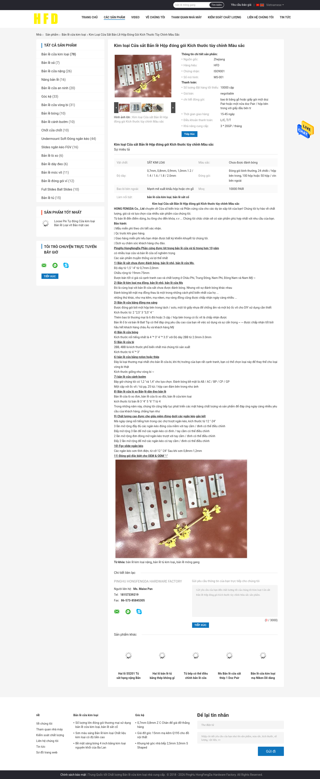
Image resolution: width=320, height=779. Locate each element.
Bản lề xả (48, 63)
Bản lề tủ (47, 198)
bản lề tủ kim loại (164, 562)
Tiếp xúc (189, 134)
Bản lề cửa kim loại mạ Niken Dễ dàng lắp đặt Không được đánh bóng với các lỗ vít (263, 676)
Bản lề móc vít (51, 172)
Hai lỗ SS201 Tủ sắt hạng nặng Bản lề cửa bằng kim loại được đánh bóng (129, 676)
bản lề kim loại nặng (139, 562)
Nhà (38, 34)
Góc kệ (46, 96)
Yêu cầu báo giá (241, 4)
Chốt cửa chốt (51, 130)
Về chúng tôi (155, 17)
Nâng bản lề (50, 80)
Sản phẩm (51, 34)
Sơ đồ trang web (47, 752)
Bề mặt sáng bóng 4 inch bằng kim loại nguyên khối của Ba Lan (101, 745)
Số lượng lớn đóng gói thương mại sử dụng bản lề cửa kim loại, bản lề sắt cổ (103, 725)
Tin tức (285, 17)
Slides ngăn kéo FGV (56, 147)
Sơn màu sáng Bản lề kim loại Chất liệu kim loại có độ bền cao (101, 735)
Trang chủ (89, 17)
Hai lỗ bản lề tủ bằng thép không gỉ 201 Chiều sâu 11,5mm (162, 676)
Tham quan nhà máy (186, 17)
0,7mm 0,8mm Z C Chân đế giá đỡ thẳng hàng (163, 725)
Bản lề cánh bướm (54, 122)
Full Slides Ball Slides (56, 189)
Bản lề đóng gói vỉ (54, 181)
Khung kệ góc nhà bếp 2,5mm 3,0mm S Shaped (162, 745)
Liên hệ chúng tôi (260, 17)
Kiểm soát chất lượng (224, 17)
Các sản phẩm (114, 17)
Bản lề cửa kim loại (74, 34)
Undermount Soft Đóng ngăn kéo (65, 139)
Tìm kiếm (216, 5)
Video (135, 17)
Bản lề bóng (50, 113)
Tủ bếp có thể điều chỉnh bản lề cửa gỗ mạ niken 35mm (195, 676)
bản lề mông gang (188, 562)
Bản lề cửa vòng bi (54, 105)
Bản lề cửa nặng (53, 71)
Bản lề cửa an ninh (54, 88)
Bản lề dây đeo (52, 164)
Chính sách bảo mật (73, 774)
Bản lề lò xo (49, 156)
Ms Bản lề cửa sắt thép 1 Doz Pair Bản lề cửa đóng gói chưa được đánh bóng (229, 676)
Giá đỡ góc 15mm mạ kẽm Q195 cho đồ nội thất (163, 735)
